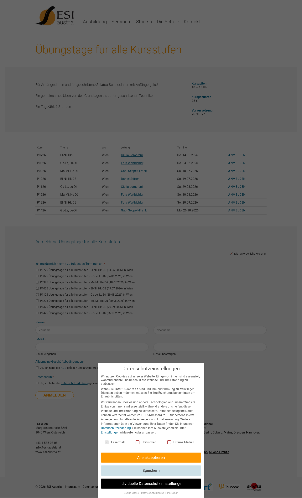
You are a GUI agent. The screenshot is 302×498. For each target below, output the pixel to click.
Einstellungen (110, 432)
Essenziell (115, 442)
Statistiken (146, 442)
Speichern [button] (151, 470)
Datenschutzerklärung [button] (153, 493)
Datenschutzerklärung (116, 428)
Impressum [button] (172, 493)
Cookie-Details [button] (131, 493)
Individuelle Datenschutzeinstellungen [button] (151, 483)
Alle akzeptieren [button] (151, 457)
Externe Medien (180, 442)
